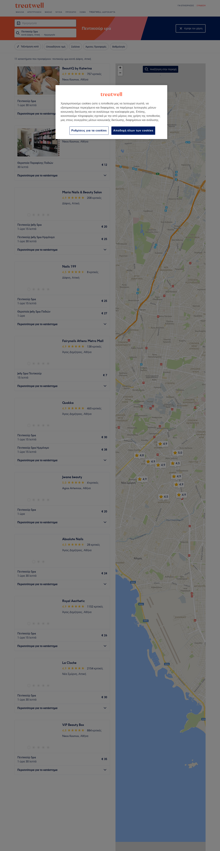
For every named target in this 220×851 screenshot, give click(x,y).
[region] (111, 112)
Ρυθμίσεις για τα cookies (89, 130)
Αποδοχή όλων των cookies (133, 130)
